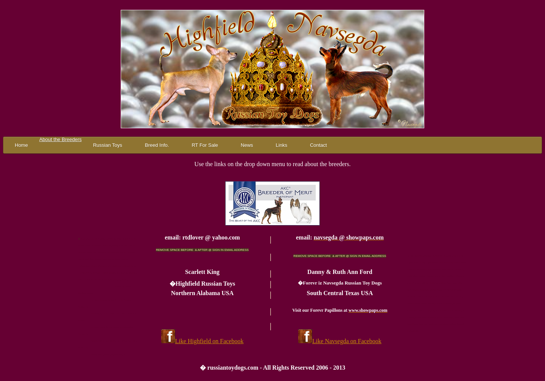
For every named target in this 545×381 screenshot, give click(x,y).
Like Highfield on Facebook (209, 341)
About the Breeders (60, 139)
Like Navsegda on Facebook (347, 341)
